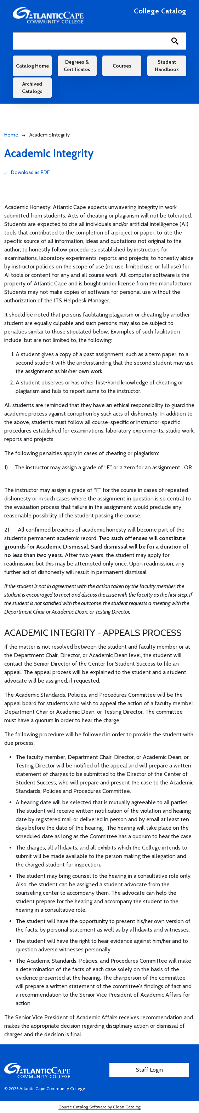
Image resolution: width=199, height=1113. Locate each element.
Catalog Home (32, 66)
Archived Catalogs (32, 87)
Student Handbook (167, 66)
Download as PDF (27, 172)
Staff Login (149, 1069)
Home (11, 135)
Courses (122, 66)
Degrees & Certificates (77, 66)
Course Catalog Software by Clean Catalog (99, 1106)
